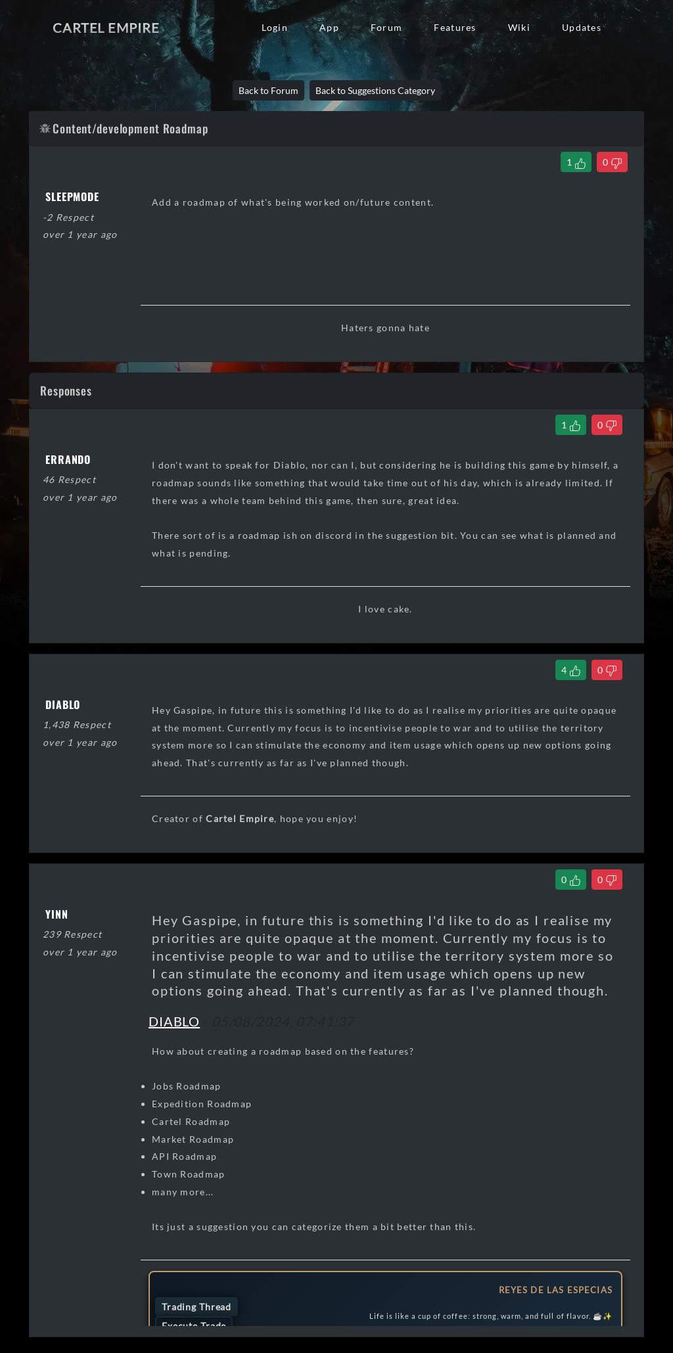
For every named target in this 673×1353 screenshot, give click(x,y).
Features (455, 27)
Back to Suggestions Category (375, 90)
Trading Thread (196, 1306)
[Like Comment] (570, 425)
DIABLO (174, 1021)
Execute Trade (194, 1325)
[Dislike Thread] (612, 162)
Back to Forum (268, 90)
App (329, 27)
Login (275, 27)
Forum (386, 27)
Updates (581, 27)
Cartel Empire (106, 27)
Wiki (519, 27)
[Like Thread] (576, 162)
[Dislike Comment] (607, 425)
